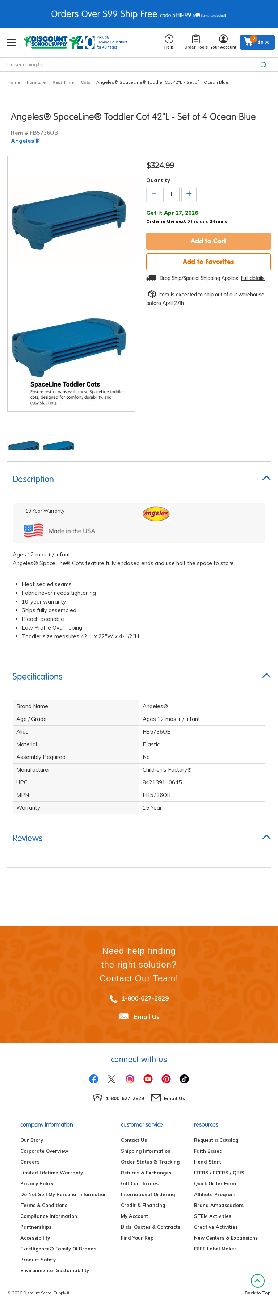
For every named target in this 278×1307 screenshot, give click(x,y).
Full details (253, 278)
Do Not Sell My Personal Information (63, 1194)
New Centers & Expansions (226, 1238)
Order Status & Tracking (150, 1162)
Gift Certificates (140, 1183)
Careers (29, 1162)
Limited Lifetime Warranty (51, 1173)
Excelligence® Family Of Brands (58, 1249)
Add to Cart (208, 241)
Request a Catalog (216, 1140)
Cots (85, 82)
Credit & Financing (143, 1205)
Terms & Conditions (43, 1205)
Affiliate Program (214, 1194)
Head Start (207, 1162)
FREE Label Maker (215, 1249)
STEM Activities (212, 1216)
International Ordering (148, 1194)
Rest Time (63, 82)
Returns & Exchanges (146, 1173)
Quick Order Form (215, 1183)
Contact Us (134, 1140)
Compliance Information (48, 1216)
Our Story (31, 1140)
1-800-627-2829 (145, 998)
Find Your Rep (137, 1238)
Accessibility (35, 1238)
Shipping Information (145, 1151)
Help (168, 42)
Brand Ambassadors (219, 1205)
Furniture (36, 82)
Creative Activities (216, 1227)
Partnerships (35, 1227)
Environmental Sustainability (54, 1270)
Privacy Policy (37, 1183)
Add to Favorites (208, 261)
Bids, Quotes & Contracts (150, 1227)
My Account (134, 1216)
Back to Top (258, 1284)
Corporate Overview (44, 1151)
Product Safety (38, 1259)
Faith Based (208, 1151)
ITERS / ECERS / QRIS (219, 1173)
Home (13, 82)
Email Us (147, 1016)
